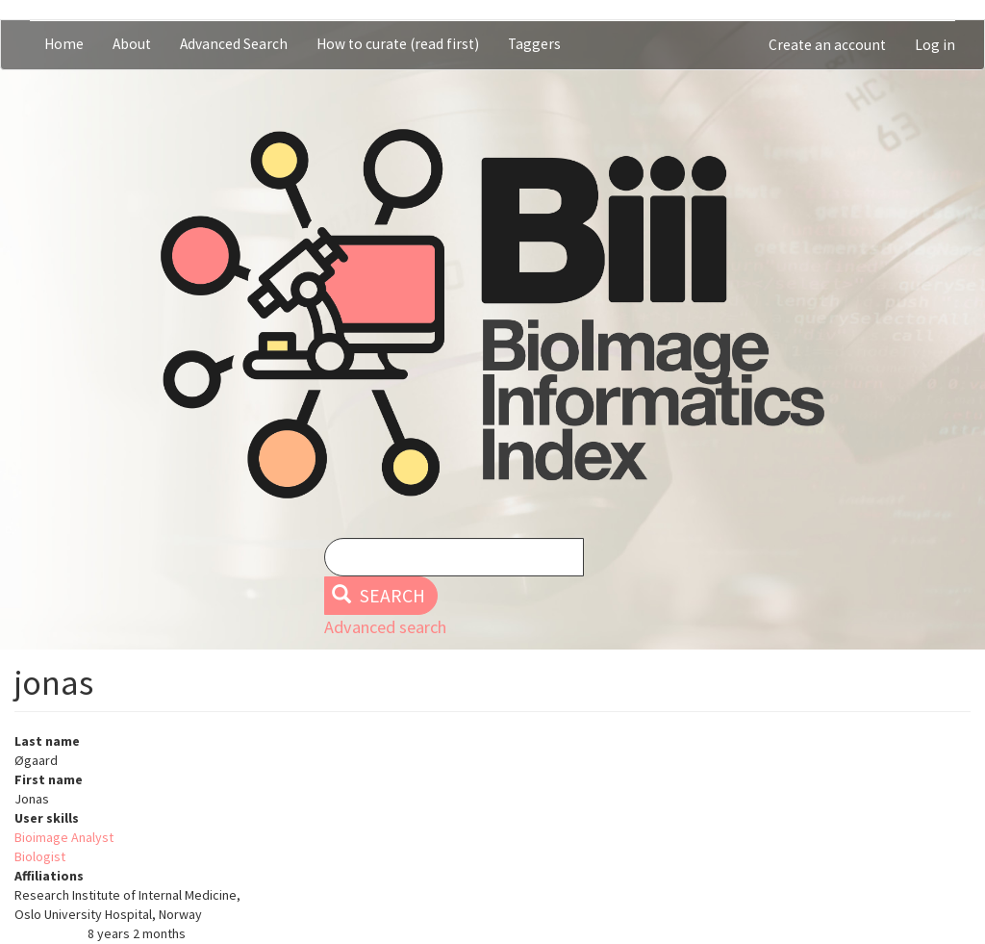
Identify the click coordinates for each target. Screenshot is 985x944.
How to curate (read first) (397, 44)
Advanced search (385, 627)
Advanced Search (234, 44)
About (132, 44)
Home (64, 44)
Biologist (39, 856)
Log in (935, 45)
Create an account (827, 45)
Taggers (534, 44)
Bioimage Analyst (64, 837)
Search (378, 595)
